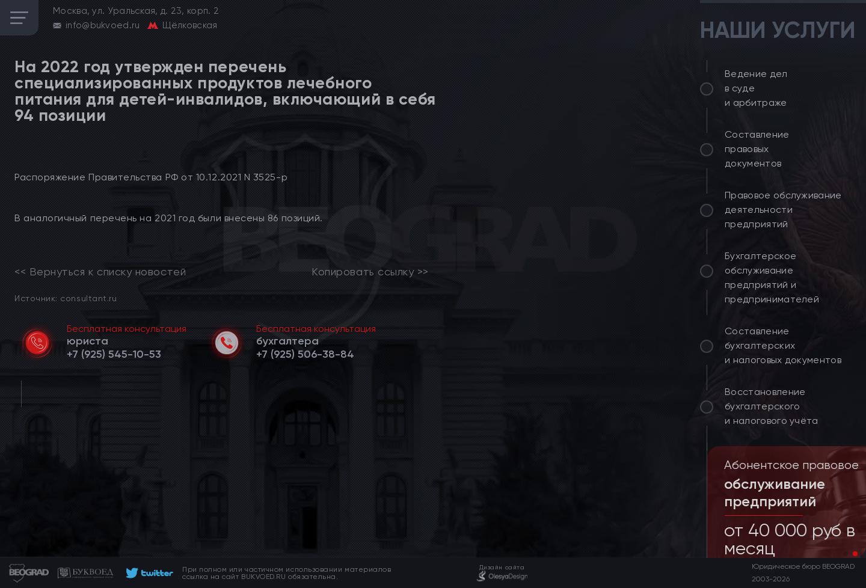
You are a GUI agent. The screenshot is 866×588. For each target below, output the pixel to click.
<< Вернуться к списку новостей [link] (100, 271)
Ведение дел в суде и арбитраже (756, 88)
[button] (845, 553)
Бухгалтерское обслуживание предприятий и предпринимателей (772, 277)
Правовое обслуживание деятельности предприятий (783, 209)
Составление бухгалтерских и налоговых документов (783, 345)
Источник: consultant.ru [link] (65, 297)
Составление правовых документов (757, 149)
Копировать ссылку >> (370, 271)
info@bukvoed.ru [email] (103, 25)
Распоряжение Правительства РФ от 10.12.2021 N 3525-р (150, 177)
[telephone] (114, 354)
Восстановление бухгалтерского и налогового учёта (771, 406)
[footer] (147, 573)
